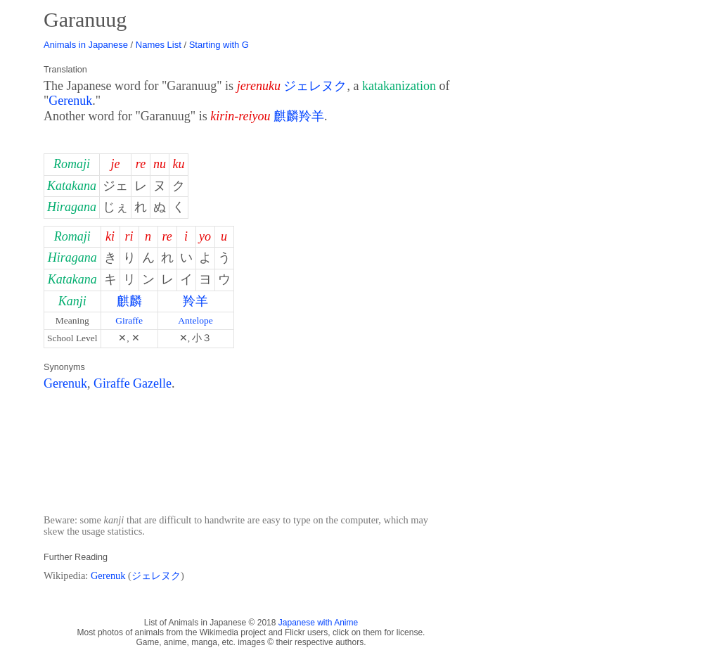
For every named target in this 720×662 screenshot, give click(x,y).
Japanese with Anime (318, 623)
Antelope (195, 320)
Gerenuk (70, 101)
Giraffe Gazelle (133, 383)
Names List (158, 44)
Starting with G (219, 44)
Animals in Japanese (86, 44)
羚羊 (195, 301)
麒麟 (129, 301)
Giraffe (129, 320)
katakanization (399, 86)
